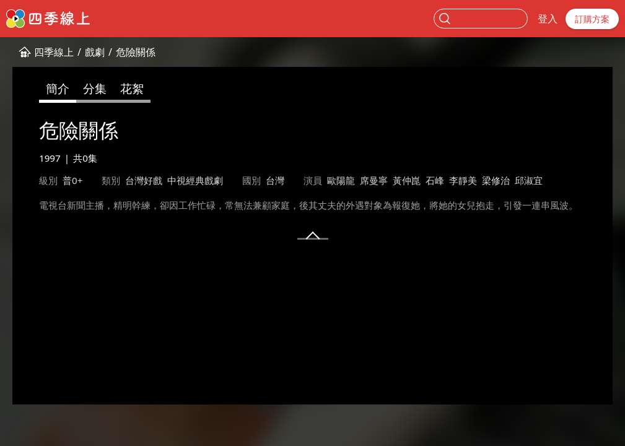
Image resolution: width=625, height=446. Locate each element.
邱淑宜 (529, 180)
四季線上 (54, 52)
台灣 (275, 180)
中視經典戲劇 (195, 180)
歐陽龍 (341, 180)
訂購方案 (592, 19)
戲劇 (95, 52)
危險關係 (135, 52)
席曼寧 (374, 180)
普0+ (72, 180)
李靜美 (463, 180)
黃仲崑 (407, 180)
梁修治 (496, 180)
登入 (547, 18)
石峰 (435, 180)
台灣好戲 (143, 180)
